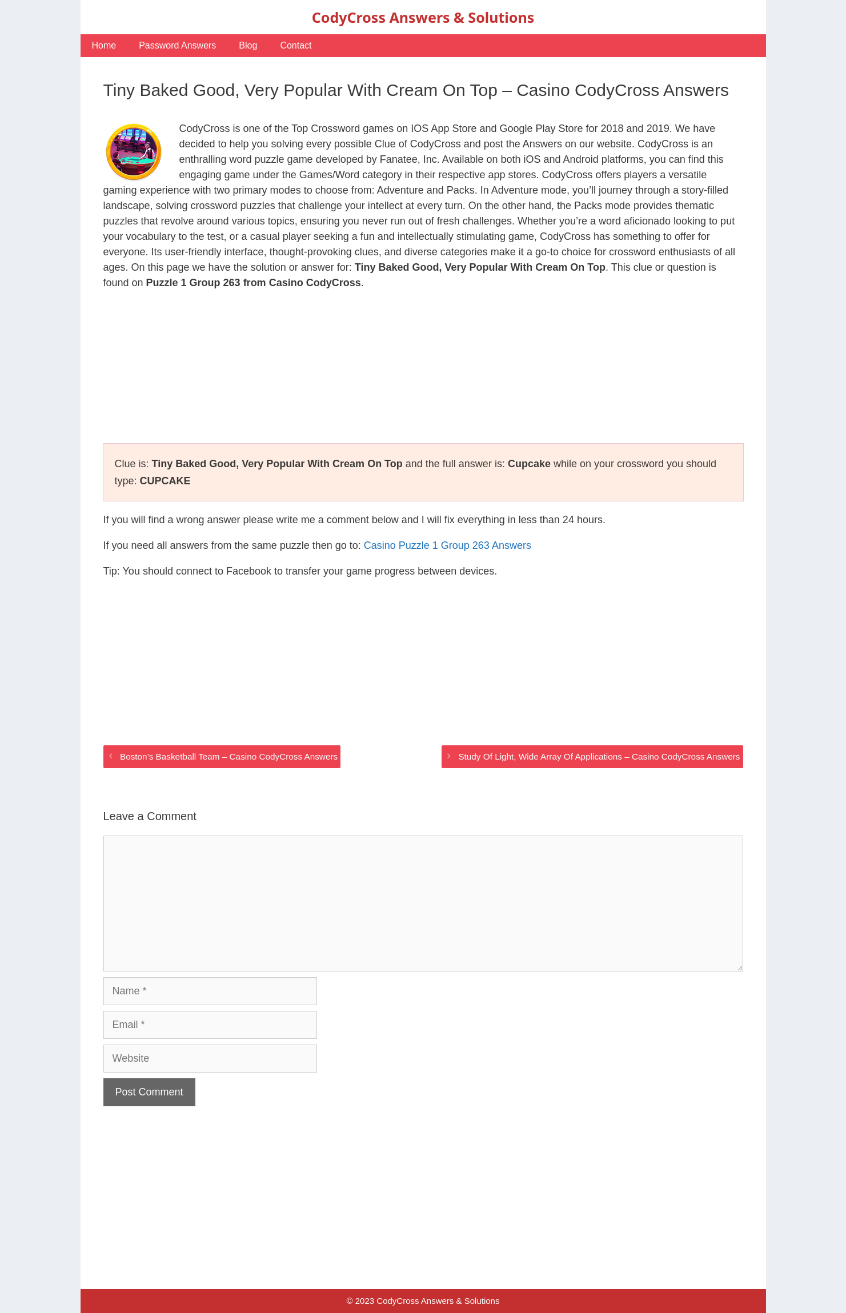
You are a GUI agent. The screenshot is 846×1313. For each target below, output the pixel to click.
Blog (248, 45)
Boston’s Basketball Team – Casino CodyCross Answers (229, 756)
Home (104, 45)
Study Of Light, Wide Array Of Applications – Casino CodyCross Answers (599, 756)
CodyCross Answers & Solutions (423, 17)
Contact (295, 45)
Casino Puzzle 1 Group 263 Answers (447, 545)
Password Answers (177, 45)
